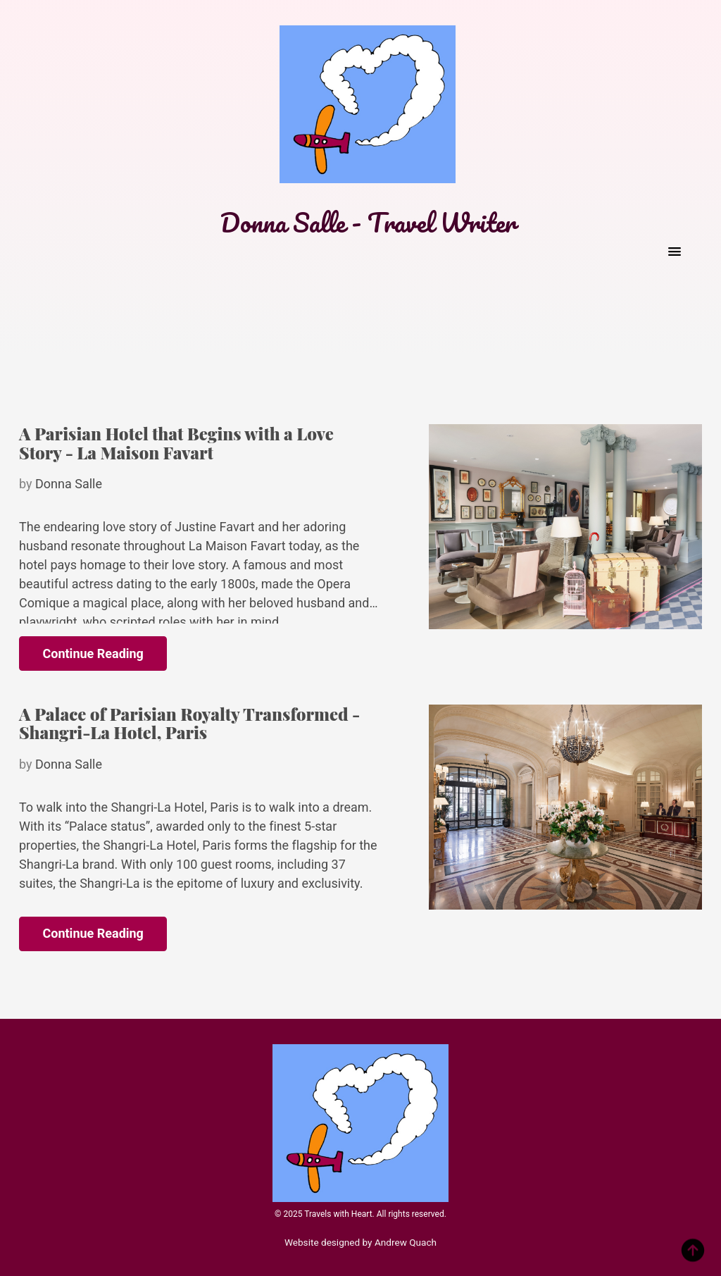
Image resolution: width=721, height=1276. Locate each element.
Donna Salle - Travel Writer (367, 222)
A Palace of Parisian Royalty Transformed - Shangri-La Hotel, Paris (189, 722)
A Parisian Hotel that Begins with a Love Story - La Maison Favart (176, 442)
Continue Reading (93, 653)
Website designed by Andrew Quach (360, 1242)
